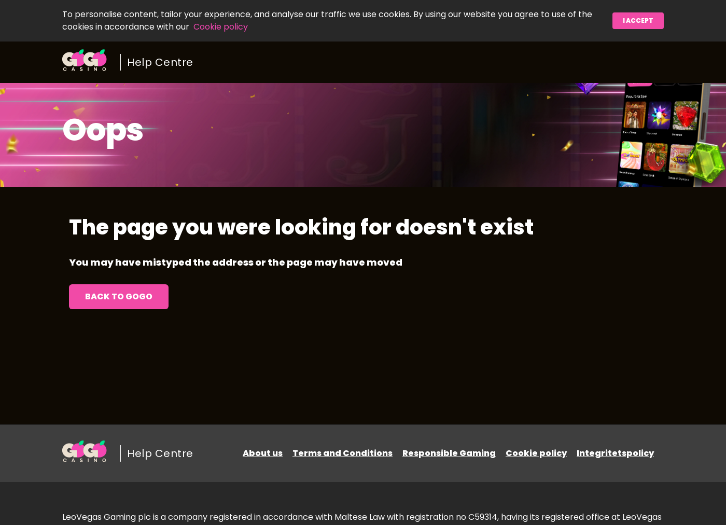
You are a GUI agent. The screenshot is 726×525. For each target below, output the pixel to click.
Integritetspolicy (615, 453)
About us (263, 453)
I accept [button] (638, 20)
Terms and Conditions (342, 453)
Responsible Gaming (449, 453)
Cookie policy (220, 27)
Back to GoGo (118, 296)
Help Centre (160, 62)
